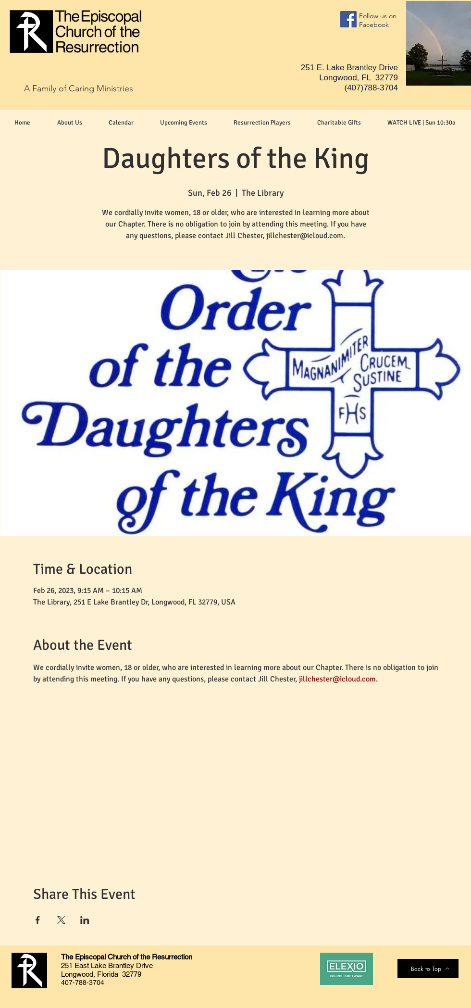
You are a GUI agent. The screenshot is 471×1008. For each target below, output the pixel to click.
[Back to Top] (430, 968)
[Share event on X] (61, 920)
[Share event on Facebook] (37, 920)
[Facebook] (348, 19)
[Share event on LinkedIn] (84, 920)
